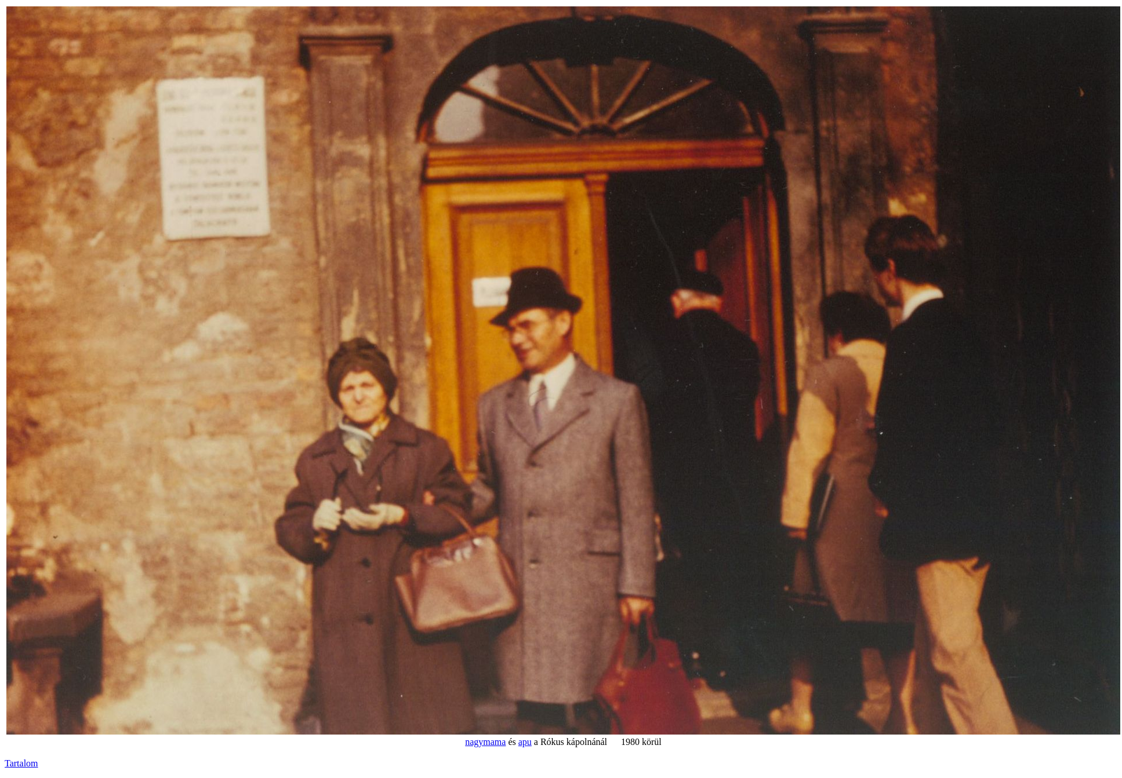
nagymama (485, 742)
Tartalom (21, 763)
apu (525, 742)
